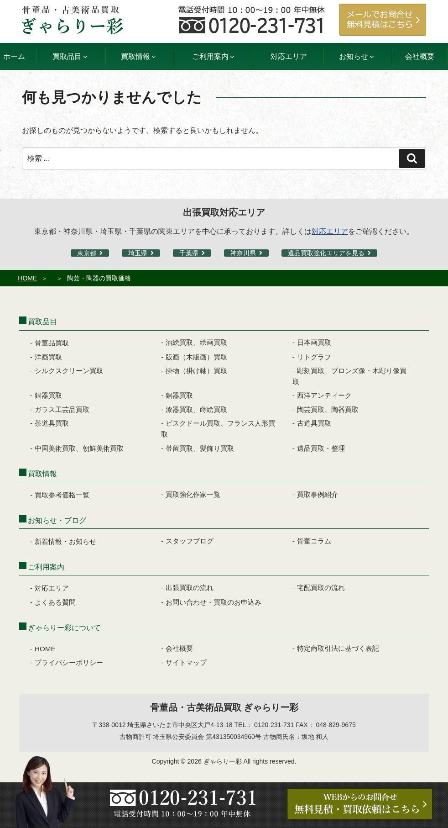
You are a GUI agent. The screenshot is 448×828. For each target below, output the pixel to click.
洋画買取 (48, 357)
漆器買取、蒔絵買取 (196, 409)
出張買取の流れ (190, 587)
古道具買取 (314, 423)
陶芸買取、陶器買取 (328, 409)
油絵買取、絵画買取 (196, 342)
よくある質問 (55, 602)
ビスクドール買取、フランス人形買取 (218, 428)
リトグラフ (314, 357)
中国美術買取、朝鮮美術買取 (79, 448)
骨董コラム (314, 541)
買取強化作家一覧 (193, 494)
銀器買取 (48, 395)
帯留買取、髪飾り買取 (200, 448)
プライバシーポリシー (69, 662)
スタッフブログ (190, 541)
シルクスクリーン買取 (69, 370)
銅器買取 (179, 395)
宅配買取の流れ (321, 587)
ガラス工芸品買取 (62, 409)
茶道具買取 (52, 423)
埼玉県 (137, 253)
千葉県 (188, 253)
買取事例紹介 (317, 494)
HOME (27, 278)
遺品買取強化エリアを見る (326, 253)
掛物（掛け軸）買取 (196, 370)
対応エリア (289, 56)
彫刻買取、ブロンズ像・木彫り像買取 (349, 376)
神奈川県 (243, 253)
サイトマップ (186, 662)
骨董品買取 (52, 343)
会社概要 (419, 56)
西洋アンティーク (324, 395)
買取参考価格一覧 (62, 495)
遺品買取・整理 (321, 448)
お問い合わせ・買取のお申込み (213, 602)
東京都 (86, 253)
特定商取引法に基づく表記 (338, 648)
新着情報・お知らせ (65, 541)
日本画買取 (314, 342)
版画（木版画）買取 (196, 357)
